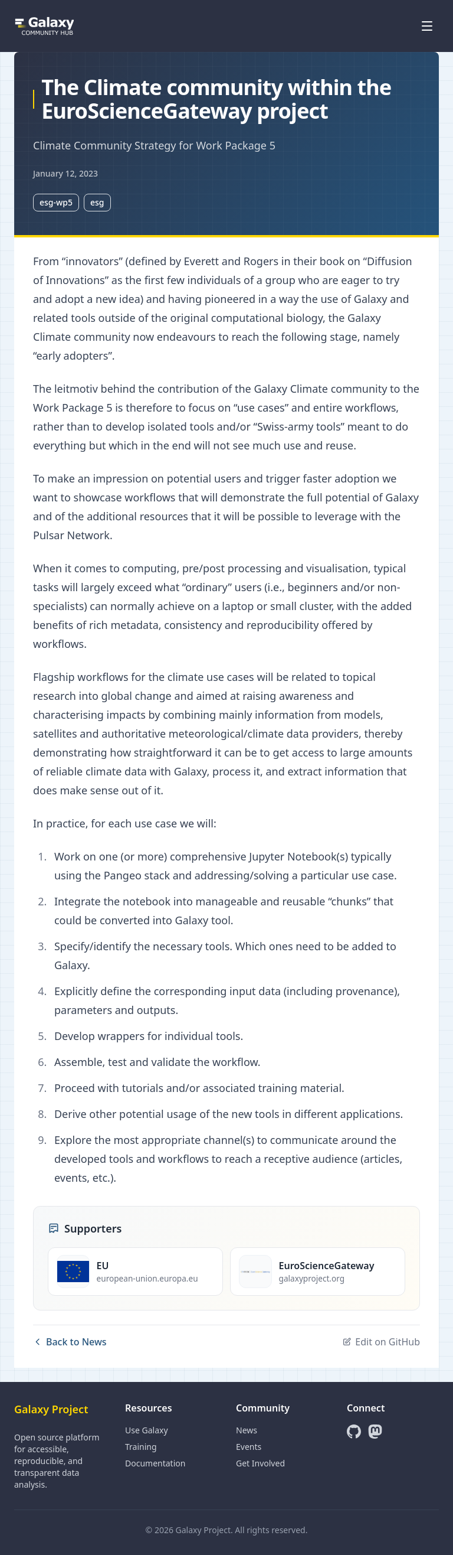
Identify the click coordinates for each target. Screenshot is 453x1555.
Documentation (155, 1463)
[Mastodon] (375, 1431)
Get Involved (260, 1463)
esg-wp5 (56, 202)
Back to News (70, 1341)
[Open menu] (427, 26)
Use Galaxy (146, 1430)
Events (248, 1446)
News (246, 1430)
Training (141, 1446)
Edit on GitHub (381, 1341)
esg (97, 202)
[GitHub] (354, 1431)
